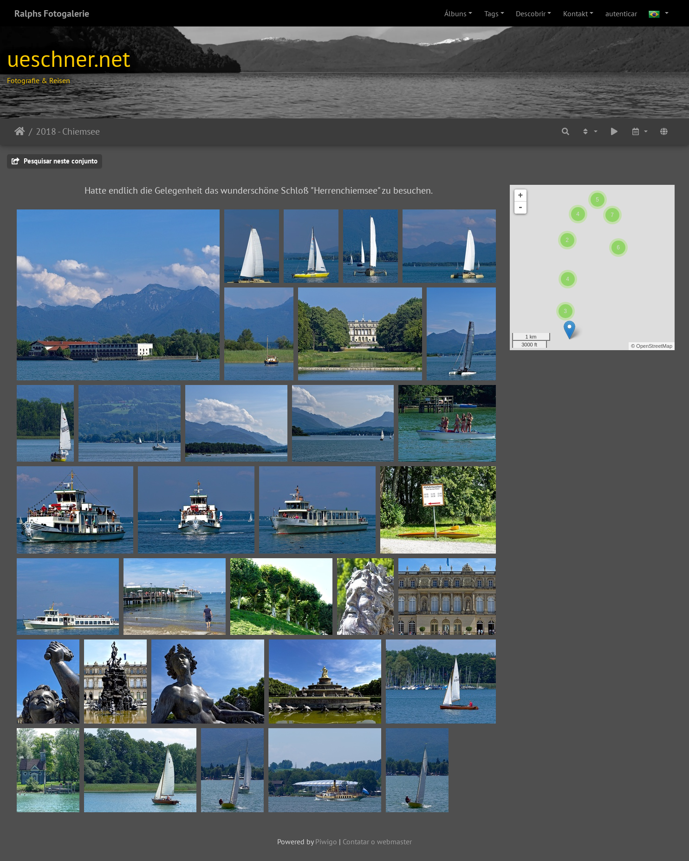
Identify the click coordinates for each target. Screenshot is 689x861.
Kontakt (575, 13)
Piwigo (326, 841)
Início (19, 131)
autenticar (621, 13)
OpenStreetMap (654, 346)
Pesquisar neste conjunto (55, 161)
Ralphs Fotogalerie (51, 13)
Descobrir (531, 13)
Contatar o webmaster (377, 841)
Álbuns (455, 13)
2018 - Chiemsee (68, 131)
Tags (491, 13)
